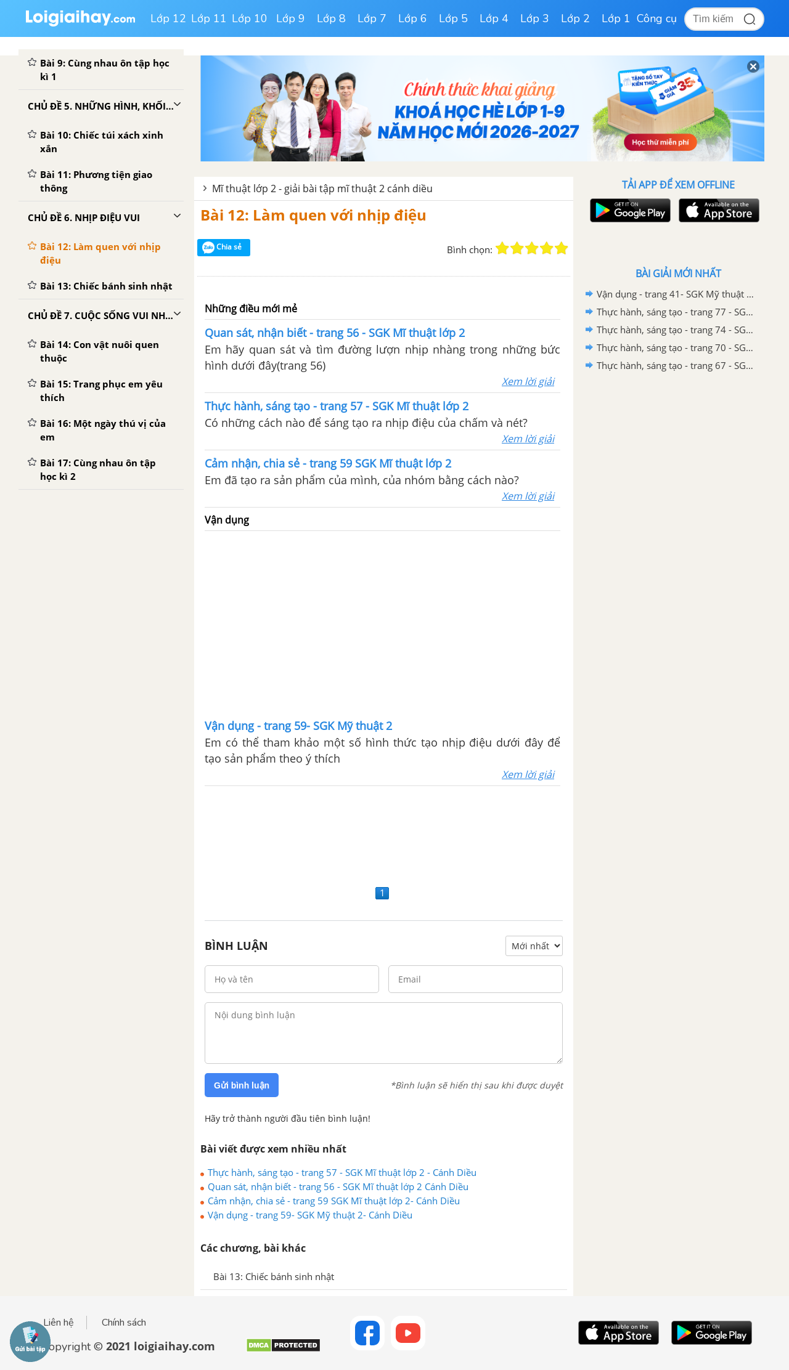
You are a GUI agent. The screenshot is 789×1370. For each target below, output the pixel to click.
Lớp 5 (453, 18)
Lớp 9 (290, 18)
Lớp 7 (372, 18)
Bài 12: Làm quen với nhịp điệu (313, 215)
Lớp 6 (412, 18)
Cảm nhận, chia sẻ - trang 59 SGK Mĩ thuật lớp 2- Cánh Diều (334, 1200)
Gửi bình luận (241, 1085)
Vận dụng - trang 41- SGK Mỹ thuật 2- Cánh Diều (676, 294)
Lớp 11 (209, 18)
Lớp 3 (534, 18)
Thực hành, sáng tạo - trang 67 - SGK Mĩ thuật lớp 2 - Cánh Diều (676, 365)
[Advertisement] (382, 623)
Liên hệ (58, 1322)
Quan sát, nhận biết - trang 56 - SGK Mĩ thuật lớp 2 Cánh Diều (338, 1186)
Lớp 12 (168, 18)
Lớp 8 (331, 18)
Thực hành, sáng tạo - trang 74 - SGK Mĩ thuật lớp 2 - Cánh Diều (676, 329)
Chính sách (124, 1322)
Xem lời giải (528, 381)
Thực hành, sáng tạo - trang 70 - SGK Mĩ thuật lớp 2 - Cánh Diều (676, 347)
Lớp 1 (616, 18)
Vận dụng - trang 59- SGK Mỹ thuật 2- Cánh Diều (310, 1215)
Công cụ (657, 18)
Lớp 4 (494, 18)
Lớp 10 (250, 18)
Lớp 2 (575, 18)
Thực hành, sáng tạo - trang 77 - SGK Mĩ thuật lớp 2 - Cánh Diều (676, 312)
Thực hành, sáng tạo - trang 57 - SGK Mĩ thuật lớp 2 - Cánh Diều (342, 1172)
